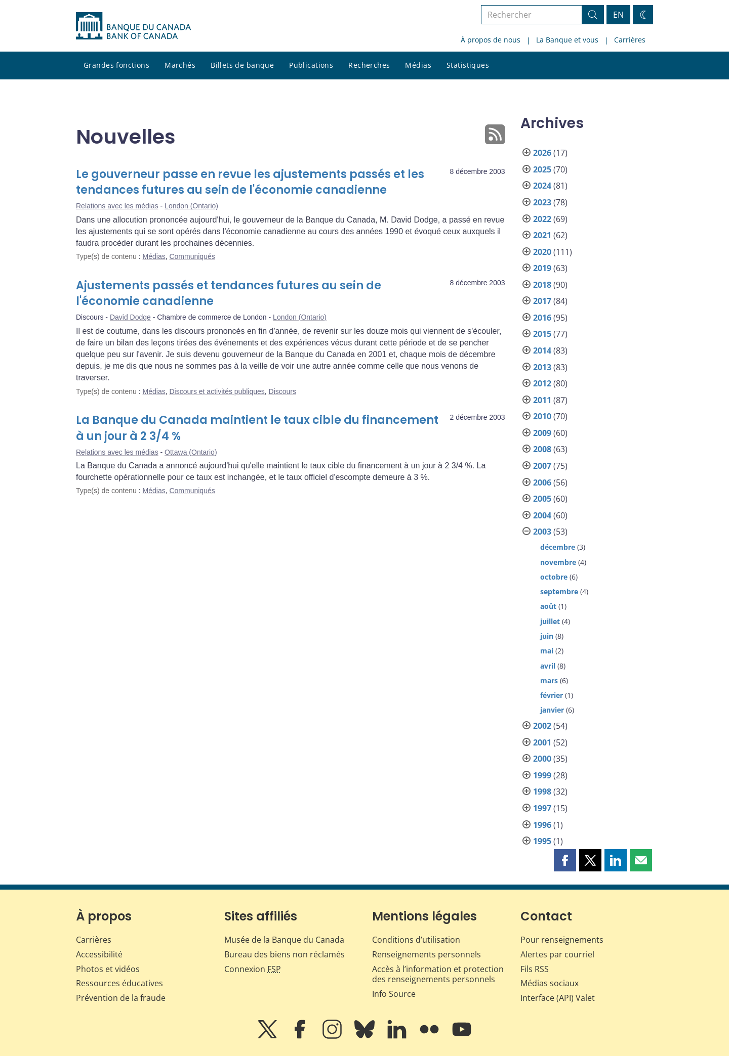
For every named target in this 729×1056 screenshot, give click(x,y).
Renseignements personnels (426, 954)
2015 (542, 333)
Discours (282, 391)
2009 (542, 432)
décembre (557, 547)
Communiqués (192, 256)
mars (549, 680)
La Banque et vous (567, 40)
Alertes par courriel (557, 954)
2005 (542, 498)
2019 (542, 268)
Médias (418, 65)
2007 (542, 465)
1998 (542, 791)
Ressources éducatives (119, 983)
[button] (565, 860)
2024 (542, 185)
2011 (542, 400)
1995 (542, 841)
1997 (542, 808)
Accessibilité (99, 954)
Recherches (369, 65)
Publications (311, 65)
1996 (542, 824)
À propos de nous (490, 40)
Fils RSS (534, 969)
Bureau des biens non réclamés (284, 954)
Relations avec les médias (117, 206)
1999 (542, 775)
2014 (542, 350)
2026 (542, 152)
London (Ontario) (191, 206)
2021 (542, 235)
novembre (558, 562)
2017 (542, 300)
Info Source (394, 993)
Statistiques (468, 65)
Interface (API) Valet (557, 997)
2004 (542, 515)
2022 (542, 219)
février (551, 695)
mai (546, 650)
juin (546, 636)
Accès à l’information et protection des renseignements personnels (438, 974)
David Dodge (130, 317)
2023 (542, 202)
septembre (559, 591)
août (548, 606)
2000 (542, 758)
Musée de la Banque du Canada (284, 939)
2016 (542, 317)
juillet (550, 621)
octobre (554, 577)
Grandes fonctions (116, 65)
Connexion (252, 969)
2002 (542, 725)
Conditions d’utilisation (416, 939)
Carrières (629, 40)
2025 (542, 169)
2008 (542, 449)
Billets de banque (242, 65)
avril (547, 666)
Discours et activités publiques (216, 391)
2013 (542, 367)
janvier (552, 710)
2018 (542, 284)
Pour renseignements (561, 939)
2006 (542, 482)
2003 (542, 531)
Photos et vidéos (108, 969)
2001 (542, 742)
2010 (542, 416)
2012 (542, 383)
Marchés (180, 65)
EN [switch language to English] (618, 14)
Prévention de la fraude (121, 997)
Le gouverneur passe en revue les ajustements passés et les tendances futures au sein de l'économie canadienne (250, 182)
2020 (542, 251)
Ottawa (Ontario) (191, 452)
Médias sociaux (549, 983)
